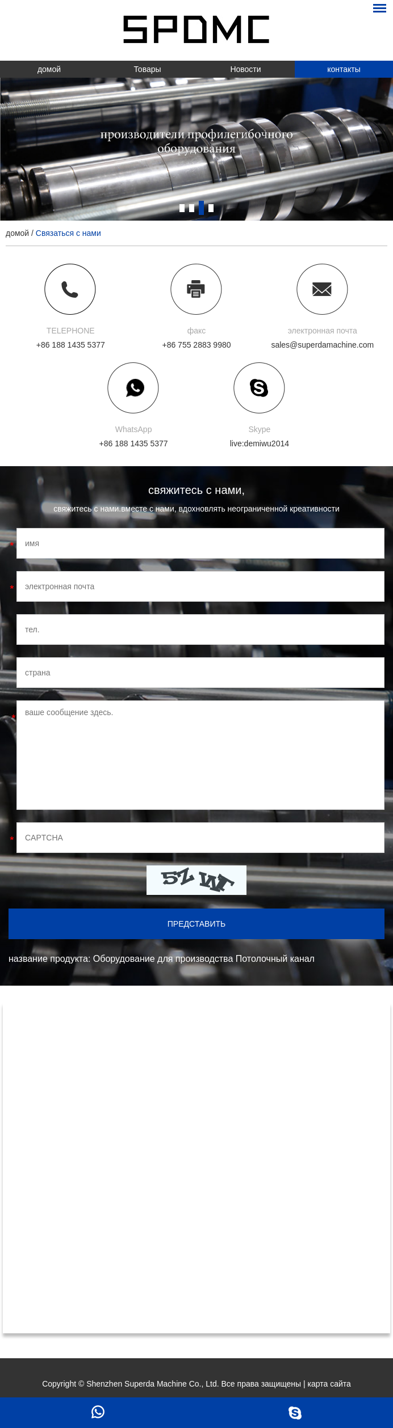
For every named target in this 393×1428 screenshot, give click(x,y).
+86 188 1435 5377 (133, 443)
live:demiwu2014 (259, 443)
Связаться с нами (68, 233)
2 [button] (191, 208)
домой (49, 69)
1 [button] (182, 208)
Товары (147, 69)
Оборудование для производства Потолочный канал (204, 959)
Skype (259, 429)
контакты (344, 69)
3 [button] (201, 208)
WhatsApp (133, 429)
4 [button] (211, 208)
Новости (245, 69)
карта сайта (329, 1383)
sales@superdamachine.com (322, 344)
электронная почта (322, 330)
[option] (196, 149)
